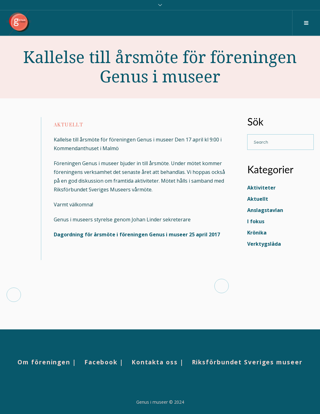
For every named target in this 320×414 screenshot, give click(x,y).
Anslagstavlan (265, 210)
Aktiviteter (261, 187)
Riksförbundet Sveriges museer (247, 362)
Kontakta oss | (158, 362)
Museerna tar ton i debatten (166, 286)
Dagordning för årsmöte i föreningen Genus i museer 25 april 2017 (137, 234)
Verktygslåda (264, 243)
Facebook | (103, 362)
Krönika (257, 232)
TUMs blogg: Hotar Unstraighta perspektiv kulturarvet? (69, 294)
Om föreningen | (47, 362)
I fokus (255, 221)
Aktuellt (68, 125)
